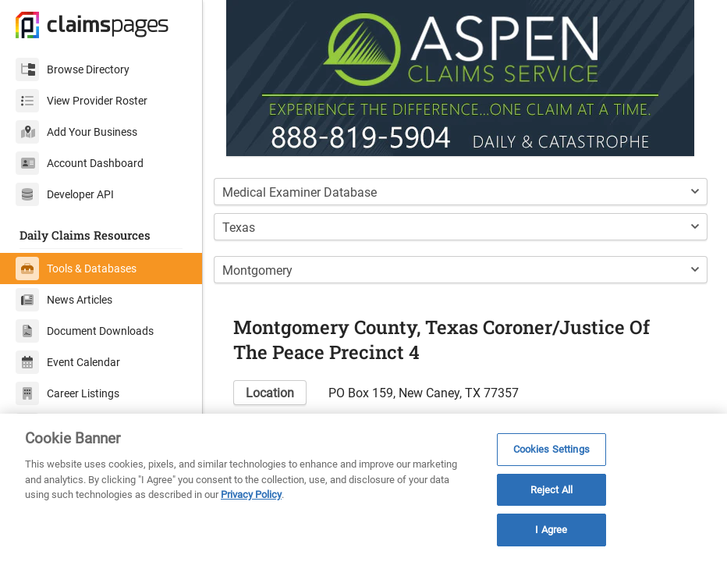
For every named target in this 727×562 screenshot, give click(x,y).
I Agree (551, 529)
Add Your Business (76, 132)
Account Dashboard (80, 163)
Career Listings (67, 393)
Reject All (551, 490)
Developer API (65, 194)
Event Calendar (68, 362)
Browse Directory (72, 69)
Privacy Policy (251, 494)
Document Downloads (85, 331)
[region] (363, 488)
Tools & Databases (76, 268)
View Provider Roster (81, 100)
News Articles (64, 299)
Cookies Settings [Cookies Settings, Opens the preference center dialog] (551, 449)
